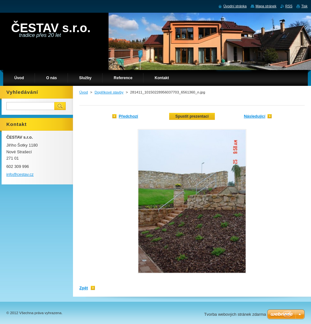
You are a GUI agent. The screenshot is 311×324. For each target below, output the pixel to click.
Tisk (304, 6)
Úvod (83, 92)
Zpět (83, 288)
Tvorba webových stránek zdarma (235, 314)
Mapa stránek (265, 6)
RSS (288, 6)
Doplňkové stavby (109, 92)
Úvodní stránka (235, 6)
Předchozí (128, 116)
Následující (254, 116)
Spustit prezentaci (192, 116)
